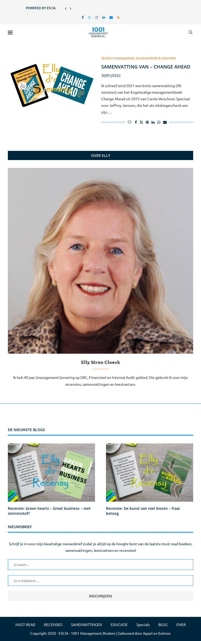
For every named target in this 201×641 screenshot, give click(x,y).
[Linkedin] (103, 17)
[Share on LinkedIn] (153, 122)
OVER (181, 624)
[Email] (111, 17)
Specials (143, 624)
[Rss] (118, 17)
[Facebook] (82, 17)
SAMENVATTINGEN (86, 624)
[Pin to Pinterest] (147, 122)
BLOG (163, 624)
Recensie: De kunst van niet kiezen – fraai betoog (143, 511)
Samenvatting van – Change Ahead (145, 66)
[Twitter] (89, 17)
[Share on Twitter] (141, 122)
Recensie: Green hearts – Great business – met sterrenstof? (49, 511)
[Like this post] (129, 122)
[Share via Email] (165, 122)
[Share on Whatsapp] (158, 122)
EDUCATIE (119, 624)
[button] (66, 8)
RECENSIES (53, 624)
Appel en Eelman (157, 633)
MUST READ (25, 624)
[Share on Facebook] (136, 122)
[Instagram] (96, 17)
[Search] (190, 32)
